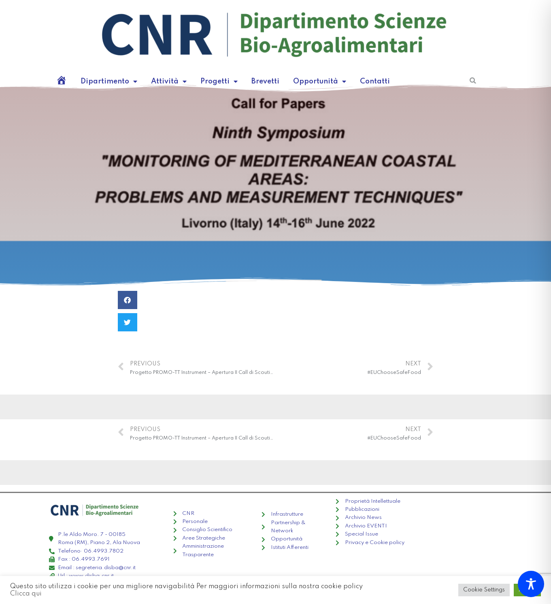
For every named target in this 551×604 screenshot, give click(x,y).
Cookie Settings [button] (489, 590)
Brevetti (244, 81)
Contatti (341, 81)
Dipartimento (105, 81)
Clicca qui (308, 590)
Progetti (202, 81)
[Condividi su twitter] (127, 322)
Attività (157, 81)
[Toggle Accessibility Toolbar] (531, 584)
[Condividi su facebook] (127, 300)
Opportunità (292, 81)
